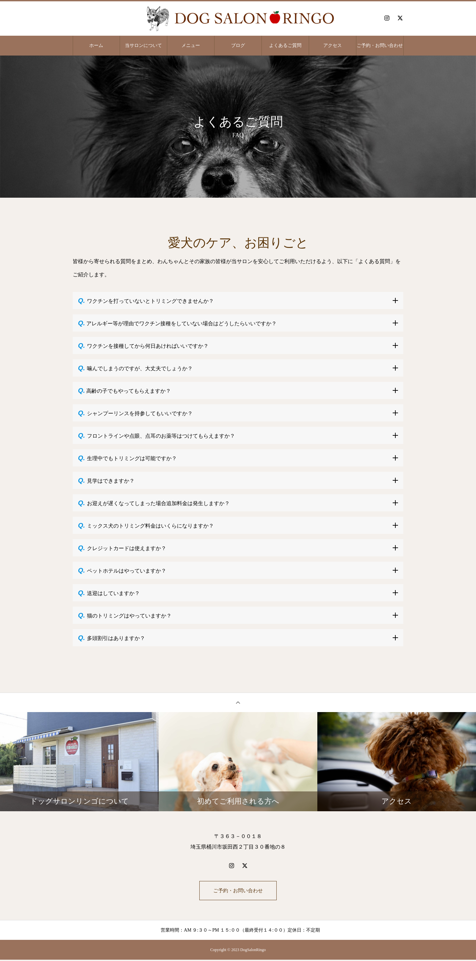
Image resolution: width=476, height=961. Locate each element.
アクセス (332, 45)
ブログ (238, 45)
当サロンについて (143, 45)
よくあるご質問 (285, 45)
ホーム (96, 45)
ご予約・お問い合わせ (380, 45)
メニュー (190, 45)
